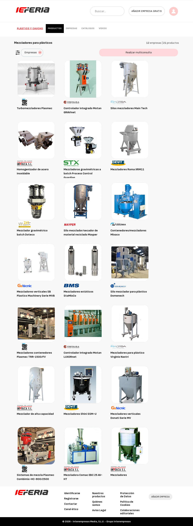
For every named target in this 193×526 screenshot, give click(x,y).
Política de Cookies (126, 503)
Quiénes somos (97, 503)
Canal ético (71, 509)
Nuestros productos (98, 495)
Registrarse (71, 498)
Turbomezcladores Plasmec (34, 108)
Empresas (71, 28)
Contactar (70, 504)
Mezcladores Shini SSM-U (80, 414)
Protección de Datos (127, 495)
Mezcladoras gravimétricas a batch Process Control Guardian (82, 173)
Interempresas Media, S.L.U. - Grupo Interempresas (102, 521)
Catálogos (88, 28)
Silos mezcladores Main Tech (128, 108)
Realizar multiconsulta (138, 52)
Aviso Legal (99, 510)
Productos (55, 28)
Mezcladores (118, 475)
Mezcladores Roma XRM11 (127, 169)
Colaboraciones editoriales (129, 512)
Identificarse (72, 493)
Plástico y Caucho (30, 28)
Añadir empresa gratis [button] (146, 11)
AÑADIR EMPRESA (160, 496)
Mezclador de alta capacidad (35, 414)
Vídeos (103, 28)
